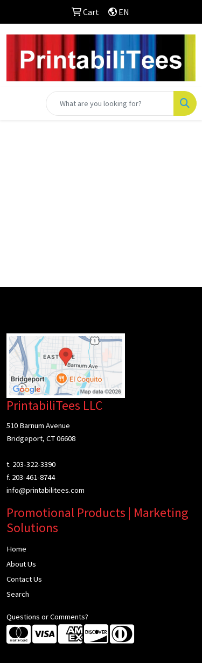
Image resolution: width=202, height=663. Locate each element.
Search (17, 594)
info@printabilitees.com (45, 490)
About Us (21, 564)
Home (16, 549)
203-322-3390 (33, 464)
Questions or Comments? (47, 617)
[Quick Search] (110, 103)
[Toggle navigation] (16, 103)
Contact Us (24, 579)
